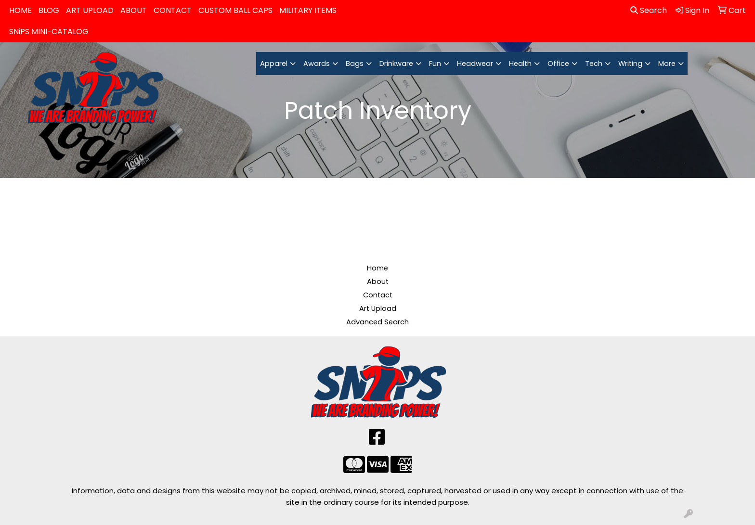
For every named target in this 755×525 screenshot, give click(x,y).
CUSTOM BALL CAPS (235, 10)
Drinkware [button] (396, 63)
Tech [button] (593, 63)
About (378, 281)
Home (377, 268)
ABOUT (133, 10)
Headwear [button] (475, 63)
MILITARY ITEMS (308, 10)
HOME (20, 10)
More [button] (667, 63)
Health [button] (520, 63)
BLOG (49, 10)
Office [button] (558, 63)
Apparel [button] (273, 63)
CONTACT (173, 10)
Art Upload (377, 308)
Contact (377, 295)
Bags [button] (355, 63)
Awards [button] (316, 63)
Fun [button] (435, 63)
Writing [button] (630, 63)
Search (648, 10)
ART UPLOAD (90, 10)
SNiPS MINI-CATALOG (49, 31)
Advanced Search (377, 322)
